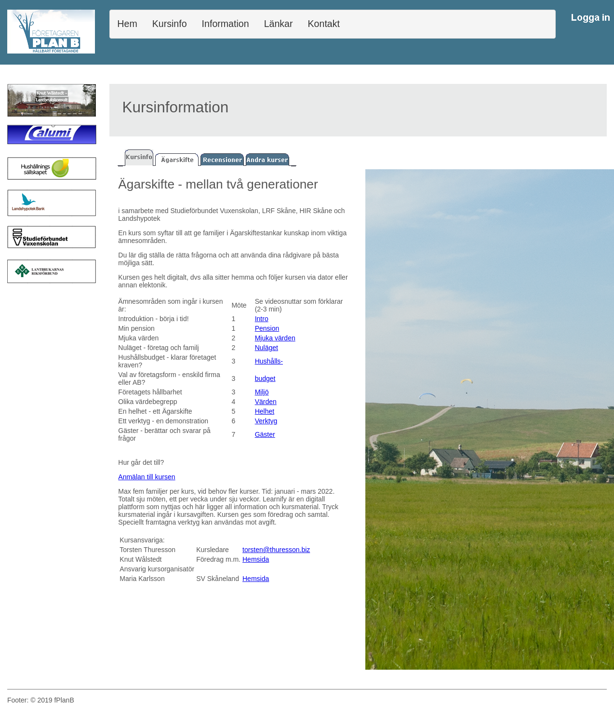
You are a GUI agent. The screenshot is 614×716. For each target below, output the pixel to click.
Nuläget (266, 347)
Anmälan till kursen (146, 477)
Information (225, 23)
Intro (261, 319)
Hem (127, 23)
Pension (267, 328)
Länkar (278, 23)
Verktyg (266, 421)
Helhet (264, 411)
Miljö (262, 392)
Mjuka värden (275, 338)
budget (265, 378)
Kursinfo (169, 23)
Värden (266, 401)
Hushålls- (269, 361)
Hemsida (255, 559)
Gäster (265, 434)
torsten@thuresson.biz (276, 550)
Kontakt (324, 23)
